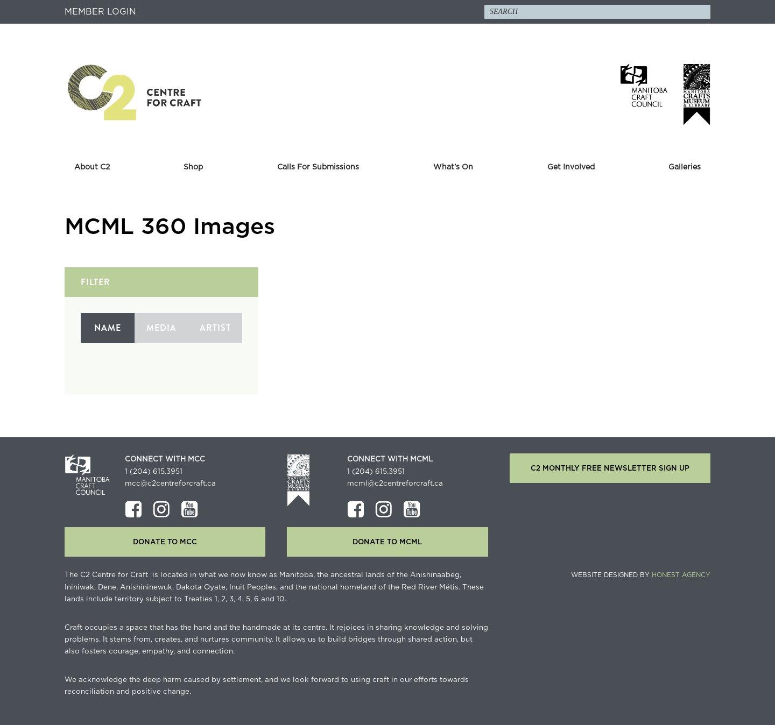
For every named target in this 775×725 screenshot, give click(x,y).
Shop (193, 167)
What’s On (453, 167)
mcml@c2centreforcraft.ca (395, 483)
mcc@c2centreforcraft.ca (170, 483)
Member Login (100, 12)
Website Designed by (640, 575)
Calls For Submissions (318, 167)
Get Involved (571, 167)
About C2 (92, 167)
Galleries (684, 167)
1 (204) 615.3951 (153, 471)
